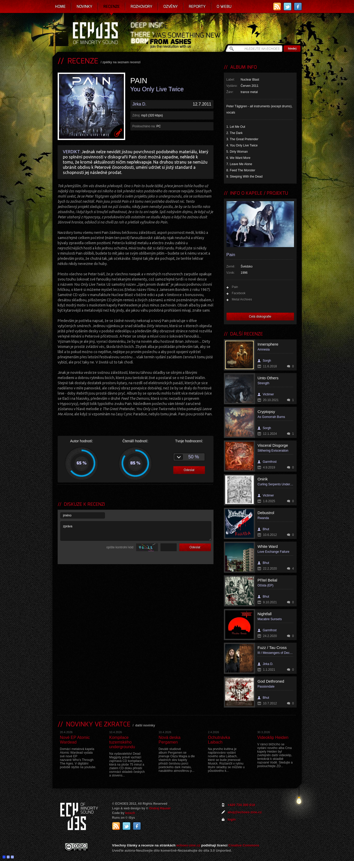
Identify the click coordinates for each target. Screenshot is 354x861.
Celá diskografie (260, 316)
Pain (235, 287)
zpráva (135, 531)
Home (60, 6)
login (232, 819)
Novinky (84, 6)
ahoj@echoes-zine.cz (245, 812)
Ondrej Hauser (160, 808)
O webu (224, 6)
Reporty (197, 6)
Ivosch (130, 813)
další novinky (145, 725)
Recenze (111, 6)
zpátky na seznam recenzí (121, 62)
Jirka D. (139, 104)
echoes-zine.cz (188, 845)
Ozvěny (170, 6)
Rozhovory (141, 6)
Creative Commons (244, 845)
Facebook (239, 293)
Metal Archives (242, 299)
